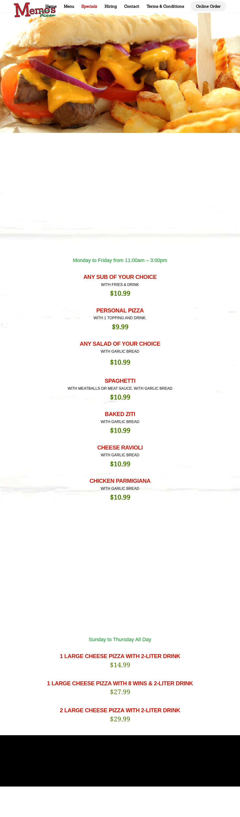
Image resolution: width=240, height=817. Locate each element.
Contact (131, 6)
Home (50, 6)
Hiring (111, 6)
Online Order (208, 6)
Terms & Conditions (165, 6)
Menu (69, 6)
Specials (89, 6)
